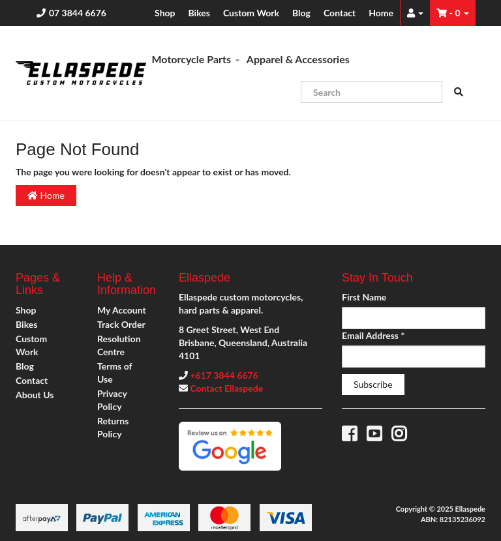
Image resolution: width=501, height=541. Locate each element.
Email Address (373, 335)
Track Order (121, 324)
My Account (121, 309)
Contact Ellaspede (226, 388)
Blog (301, 12)
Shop (165, 12)
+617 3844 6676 (224, 375)
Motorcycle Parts (196, 59)
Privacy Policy (112, 400)
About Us (34, 394)
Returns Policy (113, 427)
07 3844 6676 (77, 12)
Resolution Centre (119, 345)
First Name (364, 296)
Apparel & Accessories (298, 59)
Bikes (199, 12)
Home (381, 12)
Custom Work (251, 12)
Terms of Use (114, 372)
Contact (340, 12)
